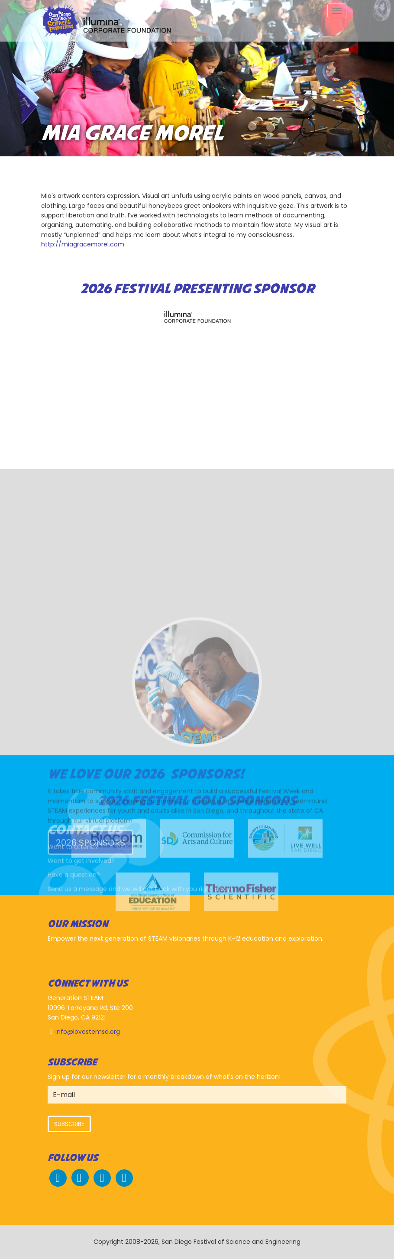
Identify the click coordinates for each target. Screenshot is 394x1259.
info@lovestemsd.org (87, 1031)
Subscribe (69, 1124)
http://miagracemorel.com (82, 244)
